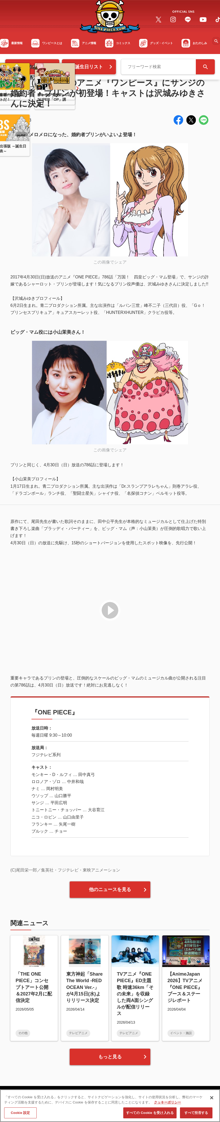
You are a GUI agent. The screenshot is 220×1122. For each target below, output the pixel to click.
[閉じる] (211, 1100)
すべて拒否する (196, 1115)
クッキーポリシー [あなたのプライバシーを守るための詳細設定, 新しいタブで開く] (167, 1104)
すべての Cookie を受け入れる (150, 1115)
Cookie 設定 (20, 1115)
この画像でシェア (110, 262)
